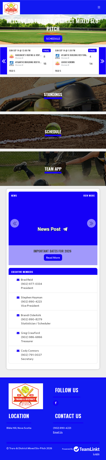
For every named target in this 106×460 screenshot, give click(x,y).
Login (96, 453)
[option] (30, 60)
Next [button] (102, 60)
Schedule (53, 38)
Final (46, 50)
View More (89, 195)
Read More (53, 257)
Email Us (58, 432)
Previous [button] (3, 60)
